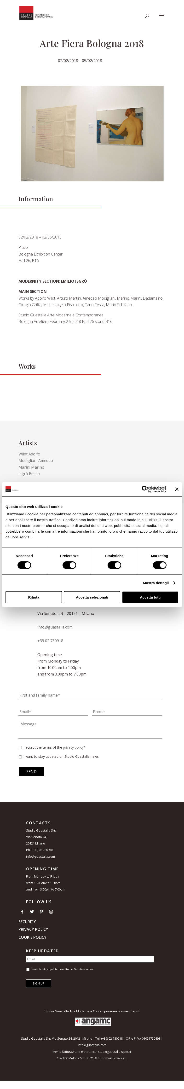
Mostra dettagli (156, 583)
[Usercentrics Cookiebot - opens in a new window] (145, 489)
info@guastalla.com (55, 627)
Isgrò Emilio (29, 473)
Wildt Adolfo (29, 454)
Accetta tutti (150, 597)
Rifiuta (33, 597)
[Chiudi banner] (176, 489)
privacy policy (73, 747)
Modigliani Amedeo (35, 460)
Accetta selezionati (92, 597)
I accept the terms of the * (54, 747)
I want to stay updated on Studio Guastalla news (61, 756)
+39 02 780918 (50, 640)
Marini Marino (31, 467)
